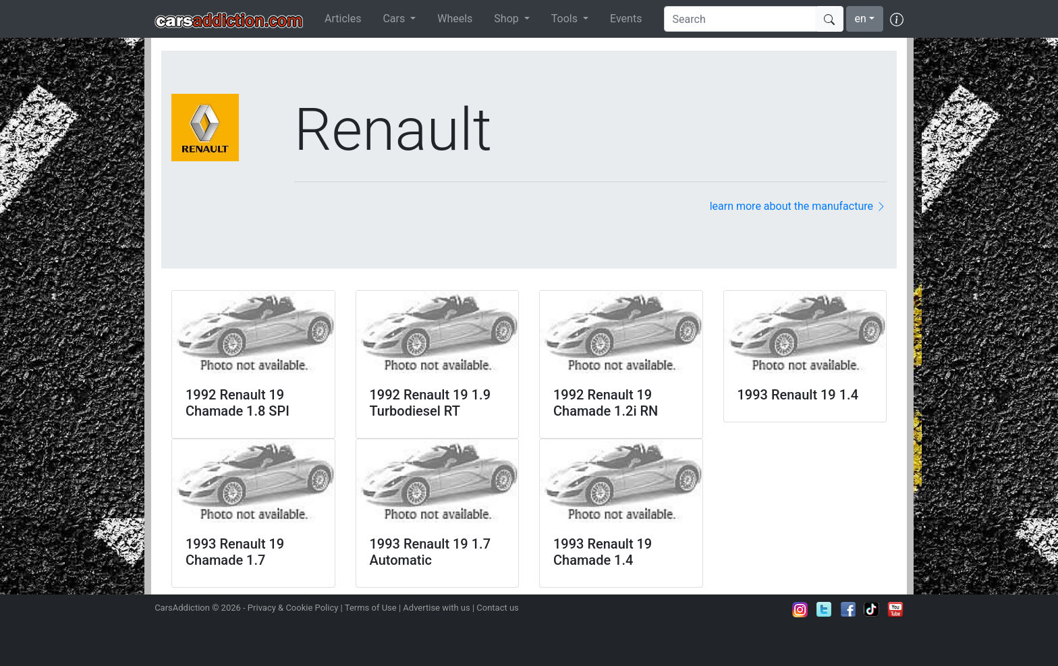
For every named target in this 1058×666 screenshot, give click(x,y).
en (860, 18)
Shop (507, 18)
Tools (565, 18)
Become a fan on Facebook (848, 609)
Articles (343, 18)
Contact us (497, 608)
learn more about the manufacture (798, 206)
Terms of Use (371, 608)
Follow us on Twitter (824, 609)
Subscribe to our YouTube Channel (895, 609)
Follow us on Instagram (800, 609)
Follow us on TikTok (872, 609)
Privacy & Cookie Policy (293, 608)
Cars (395, 18)
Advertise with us (436, 608)
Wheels (454, 18)
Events (626, 18)
